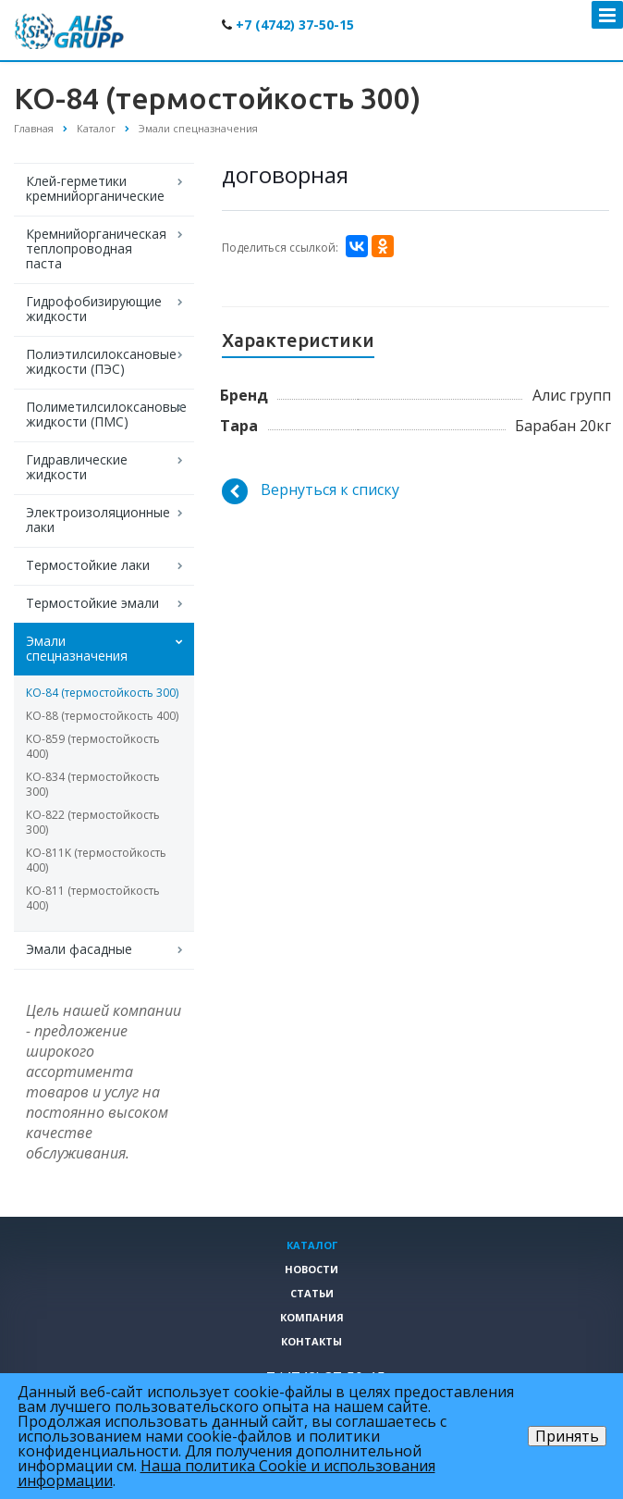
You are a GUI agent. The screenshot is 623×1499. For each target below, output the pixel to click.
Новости (311, 1269)
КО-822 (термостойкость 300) (93, 822)
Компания (312, 1317)
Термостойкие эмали (92, 603)
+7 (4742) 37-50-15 (295, 24)
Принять (567, 1436)
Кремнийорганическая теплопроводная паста (96, 248)
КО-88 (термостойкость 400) (102, 716)
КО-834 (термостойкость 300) (93, 784)
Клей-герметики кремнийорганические (95, 188)
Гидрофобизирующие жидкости (94, 308)
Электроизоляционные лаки (98, 519)
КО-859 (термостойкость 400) (93, 746)
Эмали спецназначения (77, 648)
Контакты (311, 1341)
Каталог (312, 1245)
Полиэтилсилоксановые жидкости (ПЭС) (101, 361)
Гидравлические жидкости (77, 467)
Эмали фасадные (79, 949)
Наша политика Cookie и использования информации (226, 1473)
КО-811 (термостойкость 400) (93, 898)
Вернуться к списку (310, 491)
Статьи (312, 1293)
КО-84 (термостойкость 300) (102, 692)
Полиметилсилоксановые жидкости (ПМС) (106, 414)
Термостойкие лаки (88, 565)
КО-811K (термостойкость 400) (96, 860)
